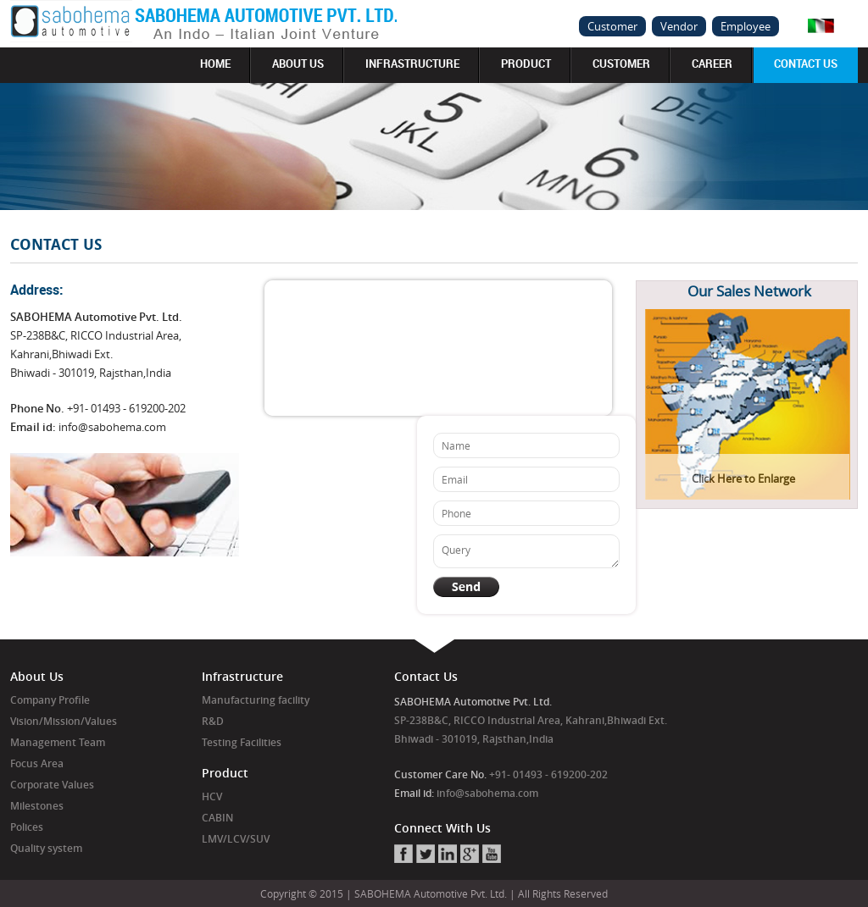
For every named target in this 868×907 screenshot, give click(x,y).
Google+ (469, 853)
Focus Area (37, 763)
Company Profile (50, 700)
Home (215, 63)
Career (712, 63)
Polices (26, 827)
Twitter (425, 853)
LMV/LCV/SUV (236, 839)
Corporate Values (52, 784)
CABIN (217, 817)
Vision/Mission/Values (63, 721)
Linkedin (447, 853)
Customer (612, 26)
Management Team (57, 742)
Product (526, 63)
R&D (213, 721)
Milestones (37, 806)
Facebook (403, 853)
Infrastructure (412, 63)
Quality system (46, 848)
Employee (746, 26)
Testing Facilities (241, 742)
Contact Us (805, 63)
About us (298, 63)
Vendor (679, 26)
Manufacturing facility (255, 700)
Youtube (491, 853)
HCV (212, 796)
